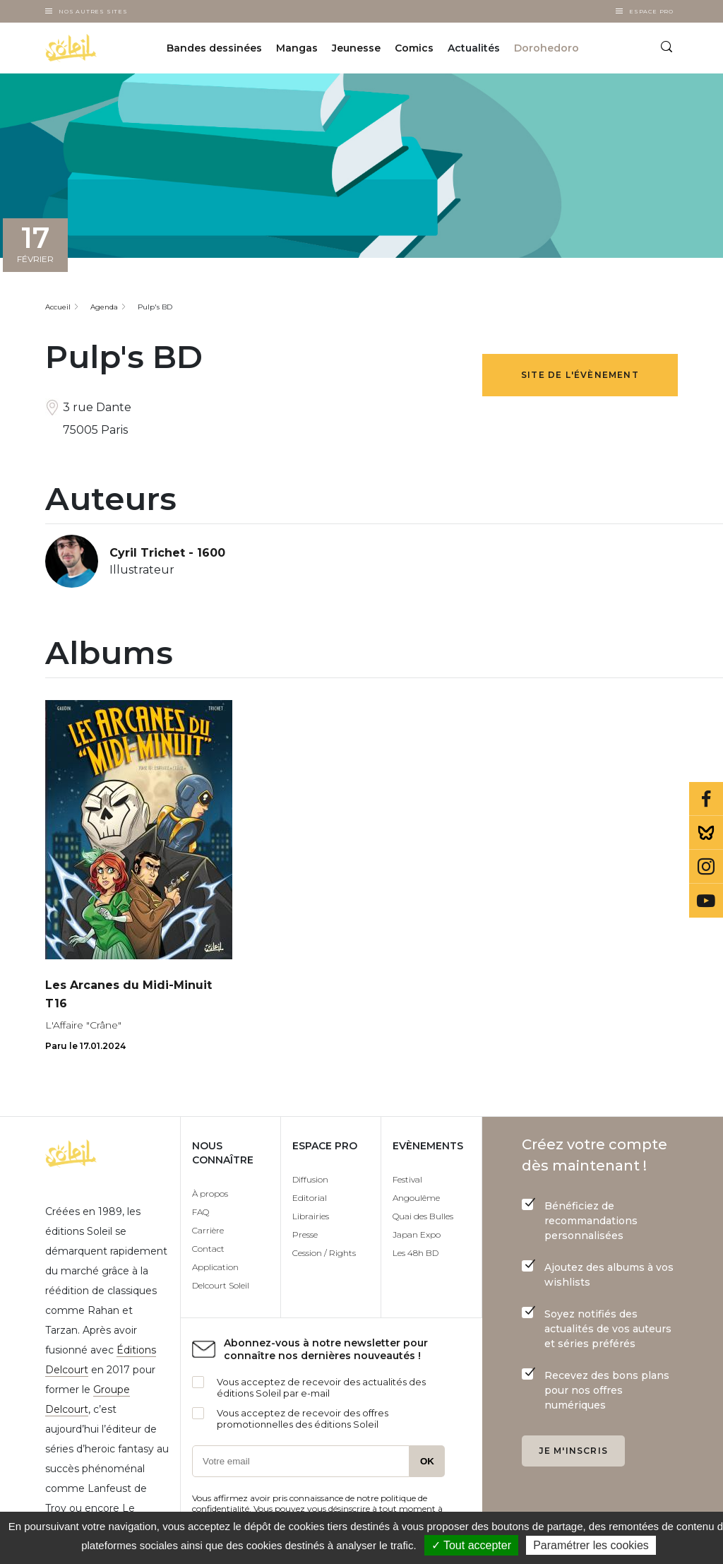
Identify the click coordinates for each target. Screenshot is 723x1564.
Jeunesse (356, 48)
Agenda (104, 307)
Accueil (58, 307)
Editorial (309, 1197)
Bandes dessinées (214, 48)
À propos (210, 1193)
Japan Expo (417, 1234)
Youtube (706, 901)
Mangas (297, 48)
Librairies (310, 1216)
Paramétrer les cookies (591, 1545)
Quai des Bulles (423, 1216)
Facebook (706, 799)
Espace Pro (651, 11)
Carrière (208, 1230)
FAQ (200, 1212)
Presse (305, 1234)
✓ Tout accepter (471, 1545)
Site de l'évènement (580, 374)
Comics (414, 48)
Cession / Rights (324, 1253)
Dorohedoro (546, 48)
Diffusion (310, 1179)
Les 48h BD (415, 1253)
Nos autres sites (93, 11)
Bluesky (706, 833)
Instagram (706, 867)
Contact (208, 1248)
